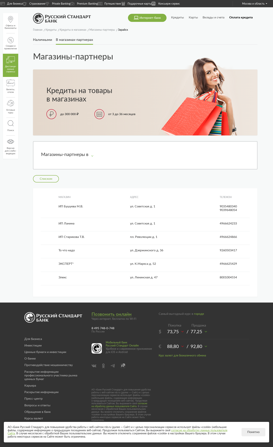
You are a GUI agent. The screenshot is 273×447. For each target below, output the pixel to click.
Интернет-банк (150, 17)
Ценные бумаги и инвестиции (45, 352)
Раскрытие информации (41, 392)
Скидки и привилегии (10, 43)
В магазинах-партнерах (74, 40)
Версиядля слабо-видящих (10, 146)
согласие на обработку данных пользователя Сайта (119, 404)
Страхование (34, 3)
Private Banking (57, 3)
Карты (193, 17)
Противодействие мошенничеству (48, 365)
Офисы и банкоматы (10, 22)
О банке (30, 358)
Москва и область (254, 3)
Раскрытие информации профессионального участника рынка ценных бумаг (50, 375)
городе (199, 313)
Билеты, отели (10, 86)
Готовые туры (10, 107)
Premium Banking (84, 3)
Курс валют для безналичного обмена (182, 355)
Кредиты (177, 17)
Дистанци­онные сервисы (10, 64)
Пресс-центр (33, 398)
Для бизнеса (11, 3)
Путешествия (109, 3)
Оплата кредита (241, 17)
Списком (46, 178)
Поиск (10, 125)
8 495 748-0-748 (103, 328)
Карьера (30, 385)
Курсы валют (33, 418)
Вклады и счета (213, 17)
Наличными (42, 40)
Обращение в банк (37, 411)
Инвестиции (33, 345)
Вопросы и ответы (37, 405)
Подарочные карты (136, 4)
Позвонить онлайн (112, 314)
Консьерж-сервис (166, 4)
